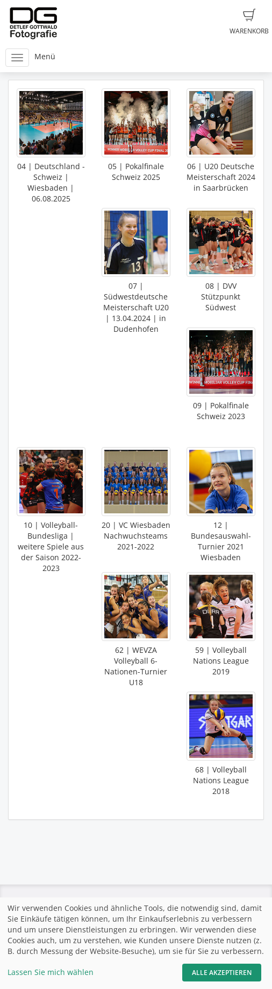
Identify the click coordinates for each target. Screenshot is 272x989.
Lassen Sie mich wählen (51, 972)
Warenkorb (249, 22)
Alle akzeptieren (222, 972)
